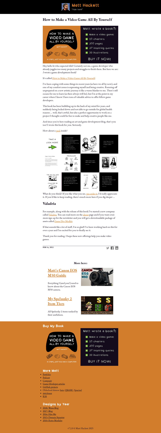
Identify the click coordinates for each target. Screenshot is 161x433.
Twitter (107, 248)
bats (62, 390)
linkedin (116, 248)
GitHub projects (50, 387)
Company (47, 380)
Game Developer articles (54, 383)
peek (58, 130)
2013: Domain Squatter (53, 417)
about (86, 214)
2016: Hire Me (49, 414)
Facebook (112, 248)
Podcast (46, 377)
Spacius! (78, 390)
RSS (45, 396)
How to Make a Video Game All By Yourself (73, 78)
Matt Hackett (85, 5)
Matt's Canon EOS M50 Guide (62, 273)
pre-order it (91, 193)
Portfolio (47, 374)
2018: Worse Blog (50, 408)
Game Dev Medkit (63, 221)
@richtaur (47, 393)
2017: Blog (48, 411)
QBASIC (69, 390)
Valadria (53, 214)
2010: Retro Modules (52, 420)
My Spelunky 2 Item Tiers (60, 301)
